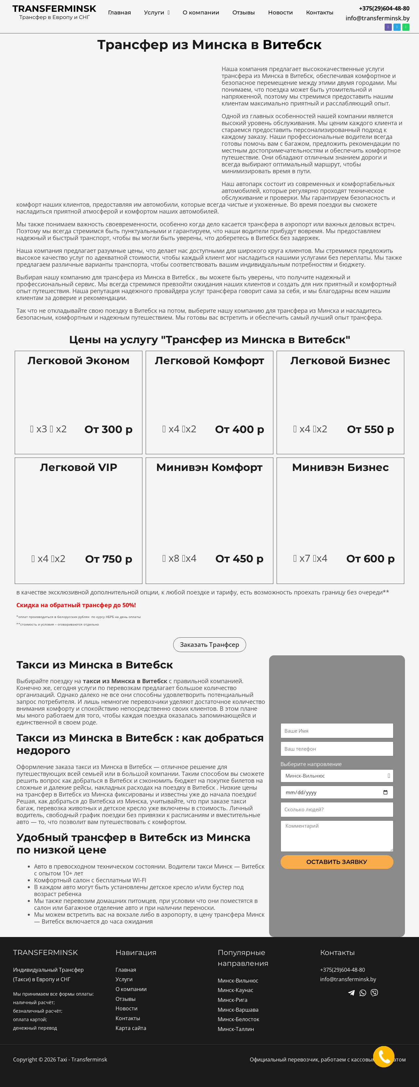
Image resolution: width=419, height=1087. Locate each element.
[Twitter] (363, 993)
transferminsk (54, 8)
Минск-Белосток (238, 1019)
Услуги (157, 13)
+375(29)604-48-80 (342, 969)
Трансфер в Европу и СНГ (54, 17)
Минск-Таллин (236, 1029)
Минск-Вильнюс (238, 980)
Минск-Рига (232, 999)
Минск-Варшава (238, 1009)
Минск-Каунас (235, 990)
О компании (201, 12)
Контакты (320, 12)
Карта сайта (131, 1028)
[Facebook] (351, 993)
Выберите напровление (311, 764)
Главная (119, 12)
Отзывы (243, 12)
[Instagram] (374, 993)
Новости (280, 12)
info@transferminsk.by (378, 18)
